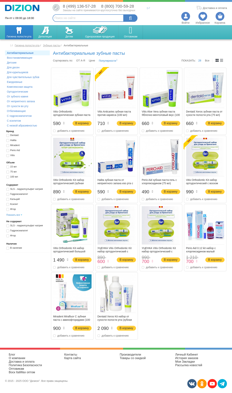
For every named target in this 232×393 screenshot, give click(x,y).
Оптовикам (16, 368)
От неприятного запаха (21, 101)
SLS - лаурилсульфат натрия (24, 189)
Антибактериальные (20, 52)
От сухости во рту (17, 106)
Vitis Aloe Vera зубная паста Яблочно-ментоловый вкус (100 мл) (161, 115)
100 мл (12, 176)
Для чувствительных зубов (23, 77)
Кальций (13, 199)
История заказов (186, 358)
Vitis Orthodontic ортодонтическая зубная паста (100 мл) (71, 115)
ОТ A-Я (80, 60)
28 (199, 60)
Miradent (13, 145)
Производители (130, 354)
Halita (11, 140)
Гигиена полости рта (27, 45)
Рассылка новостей (188, 365)
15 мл (11, 166)
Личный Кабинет (186, 354)
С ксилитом (14, 120)
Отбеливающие (16, 111)
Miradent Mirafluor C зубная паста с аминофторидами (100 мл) (71, 320)
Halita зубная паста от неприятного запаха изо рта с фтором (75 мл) (115, 183)
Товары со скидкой (133, 358)
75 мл (11, 171)
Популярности (107, 60)
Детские (12, 62)
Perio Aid (13, 150)
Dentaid (12, 135)
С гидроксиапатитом (19, 115)
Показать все (13, 215)
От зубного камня (17, 96)
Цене (92, 60)
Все (207, 60)
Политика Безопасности (25, 365)
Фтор (11, 209)
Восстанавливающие (19, 57)
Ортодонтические (17, 91)
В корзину (82, 123)
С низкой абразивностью (22, 125)
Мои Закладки (185, 361)
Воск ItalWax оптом (22, 372)
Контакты (70, 354)
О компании (17, 358)
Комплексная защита (19, 86)
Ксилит (12, 204)
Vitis (10, 155)
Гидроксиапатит (17, 194)
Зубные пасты (51, 45)
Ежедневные (14, 81)
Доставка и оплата (22, 361)
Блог (12, 354)
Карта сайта (72, 358)
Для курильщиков (17, 72)
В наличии (14, 248)
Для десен (13, 67)
